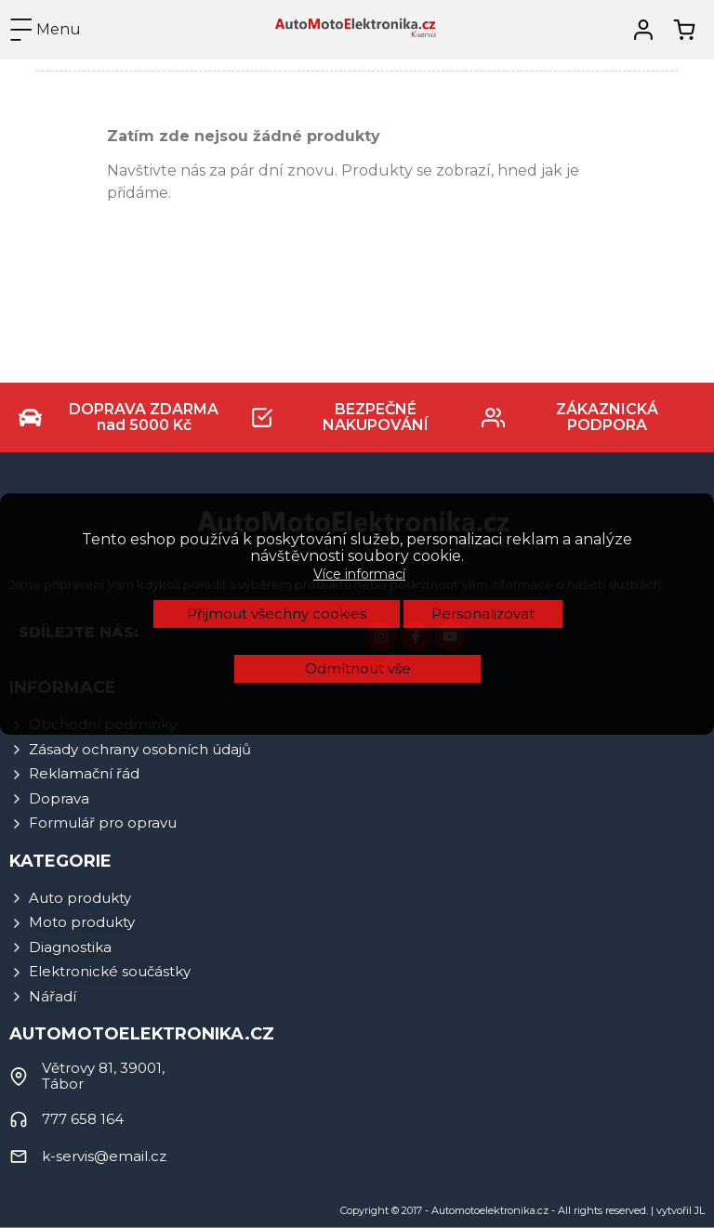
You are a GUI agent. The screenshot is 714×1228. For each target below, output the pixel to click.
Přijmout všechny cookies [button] (276, 441)
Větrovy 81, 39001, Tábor (103, 1075)
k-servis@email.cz (104, 1156)
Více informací (359, 401)
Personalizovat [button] (483, 441)
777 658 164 (83, 1119)
